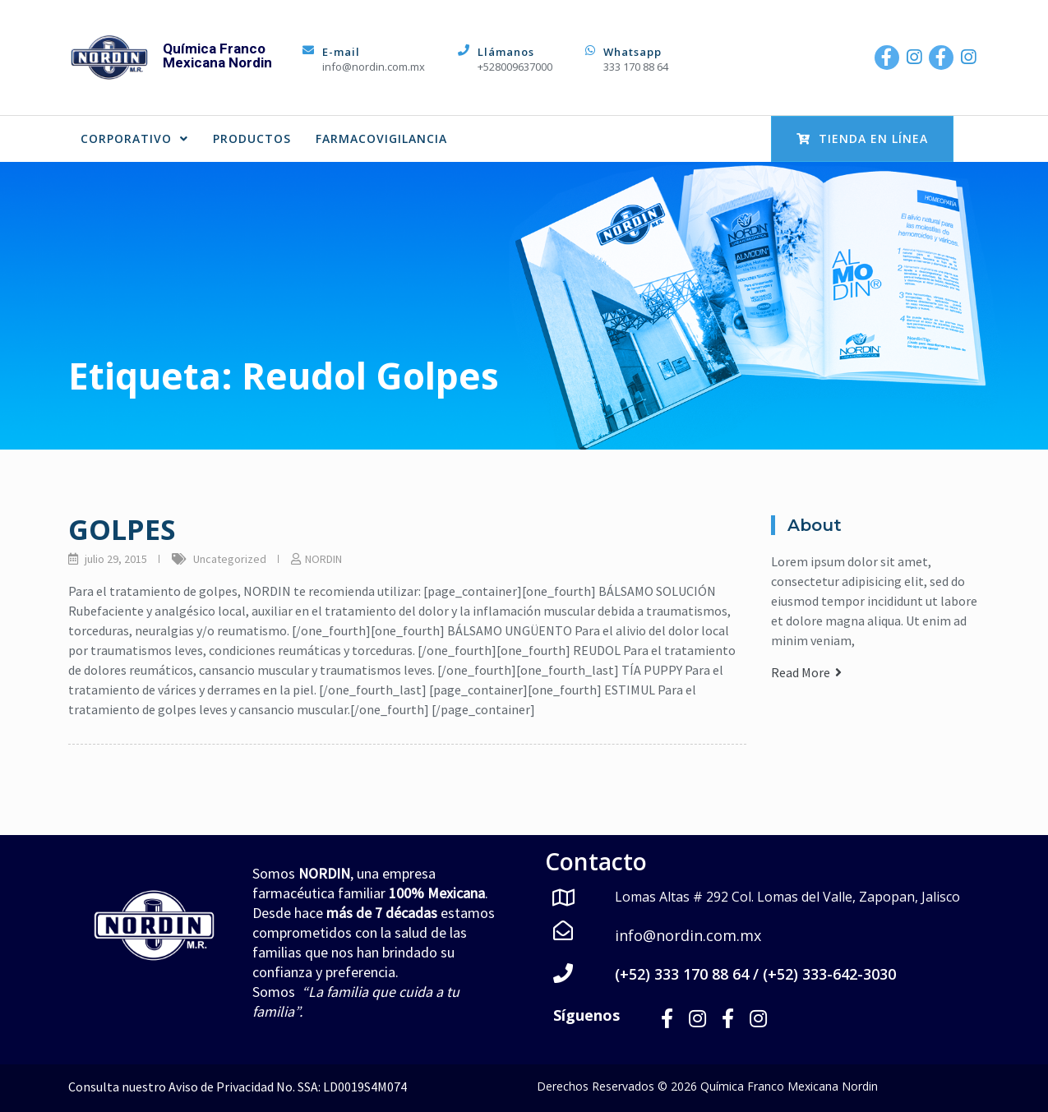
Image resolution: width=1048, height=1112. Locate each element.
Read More (806, 672)
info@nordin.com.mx (373, 66)
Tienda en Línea (862, 138)
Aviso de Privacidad (221, 1085)
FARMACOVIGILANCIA (381, 138)
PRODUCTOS (252, 138)
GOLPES (122, 529)
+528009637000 (515, 66)
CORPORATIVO (134, 138)
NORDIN (323, 558)
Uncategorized (229, 558)
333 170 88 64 (635, 66)
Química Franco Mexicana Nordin (217, 55)
